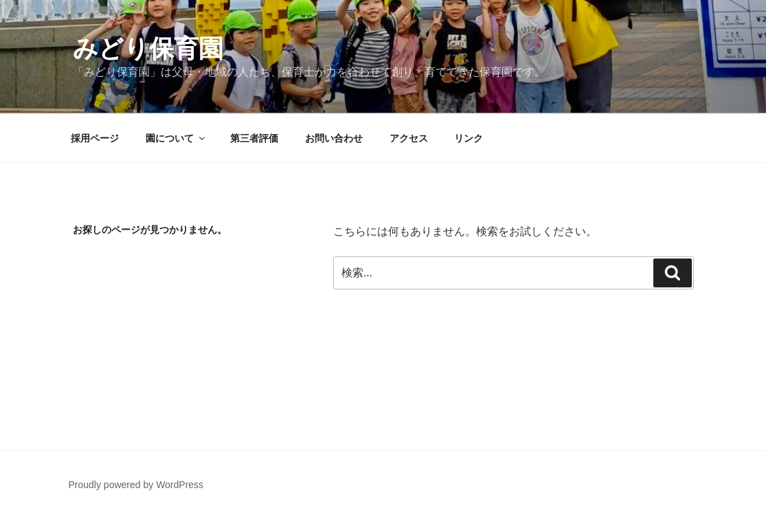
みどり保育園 (148, 48)
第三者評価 (254, 138)
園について (176, 138)
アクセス (409, 138)
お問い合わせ (334, 138)
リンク (468, 138)
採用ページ (95, 138)
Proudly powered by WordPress (136, 484)
